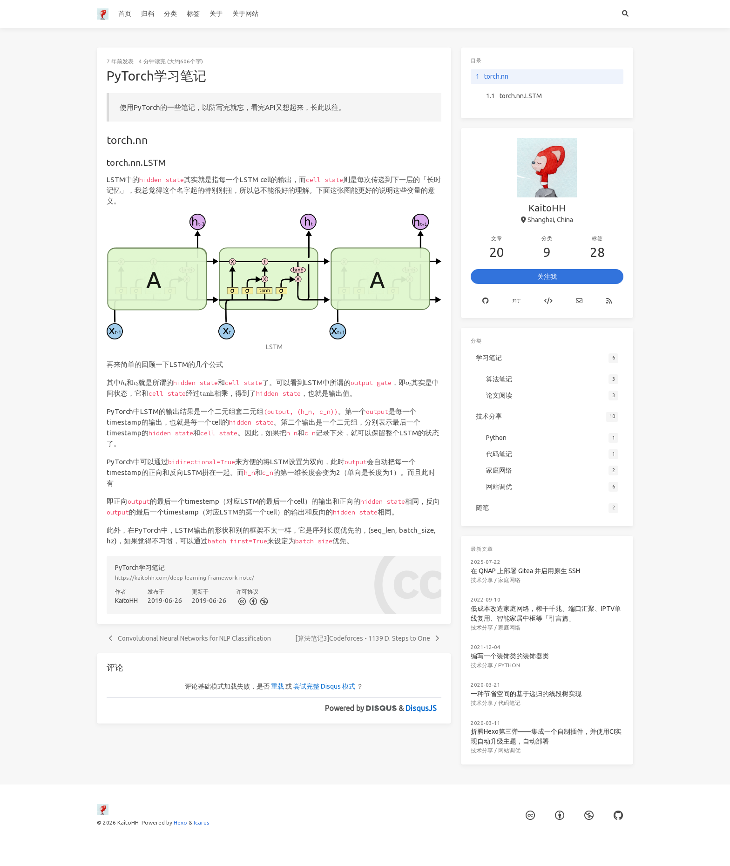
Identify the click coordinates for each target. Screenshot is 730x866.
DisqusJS (421, 708)
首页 (124, 13)
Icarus (201, 822)
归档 (147, 13)
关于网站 (245, 13)
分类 (170, 13)
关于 (216, 13)
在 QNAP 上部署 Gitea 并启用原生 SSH (525, 571)
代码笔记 (509, 703)
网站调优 (509, 750)
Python (509, 665)
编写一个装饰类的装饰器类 (510, 656)
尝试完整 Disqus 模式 (324, 686)
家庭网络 (509, 580)
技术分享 (482, 580)
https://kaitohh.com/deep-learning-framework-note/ (184, 578)
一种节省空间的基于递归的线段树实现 (526, 693)
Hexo (180, 822)
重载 (277, 686)
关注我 (547, 276)
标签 (193, 13)
